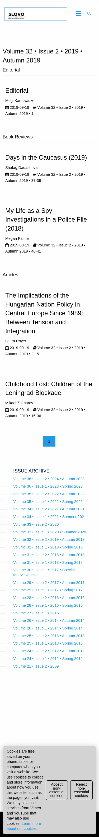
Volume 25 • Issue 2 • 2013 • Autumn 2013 (48, 636)
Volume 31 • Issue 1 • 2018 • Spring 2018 (48, 562)
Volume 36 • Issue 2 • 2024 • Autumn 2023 (48, 479)
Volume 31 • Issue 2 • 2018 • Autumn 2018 (48, 555)
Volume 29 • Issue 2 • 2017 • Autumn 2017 (48, 582)
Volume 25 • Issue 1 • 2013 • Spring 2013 (48, 643)
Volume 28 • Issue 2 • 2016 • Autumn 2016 (48, 598)
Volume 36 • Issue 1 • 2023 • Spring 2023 (48, 486)
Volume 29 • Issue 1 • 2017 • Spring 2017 (48, 590)
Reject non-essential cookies (81, 790)
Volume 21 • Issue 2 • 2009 (36, 666)
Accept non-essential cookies (56, 790)
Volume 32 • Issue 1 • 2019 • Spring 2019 (48, 547)
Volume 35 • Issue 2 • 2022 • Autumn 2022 (48, 494)
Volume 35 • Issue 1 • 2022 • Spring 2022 (48, 502)
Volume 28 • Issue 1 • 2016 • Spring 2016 (48, 605)
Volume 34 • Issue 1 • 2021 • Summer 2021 (49, 517)
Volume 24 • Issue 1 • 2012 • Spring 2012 (48, 658)
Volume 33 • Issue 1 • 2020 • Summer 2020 (49, 532)
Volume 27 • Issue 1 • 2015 (36, 613)
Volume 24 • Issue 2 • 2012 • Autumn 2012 (48, 651)
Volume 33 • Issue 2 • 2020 (36, 524)
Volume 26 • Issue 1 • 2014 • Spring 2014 (48, 628)
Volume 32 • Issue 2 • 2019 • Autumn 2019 (48, 539)
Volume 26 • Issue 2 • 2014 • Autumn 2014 (48, 620)
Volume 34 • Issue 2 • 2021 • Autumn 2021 (48, 509)
